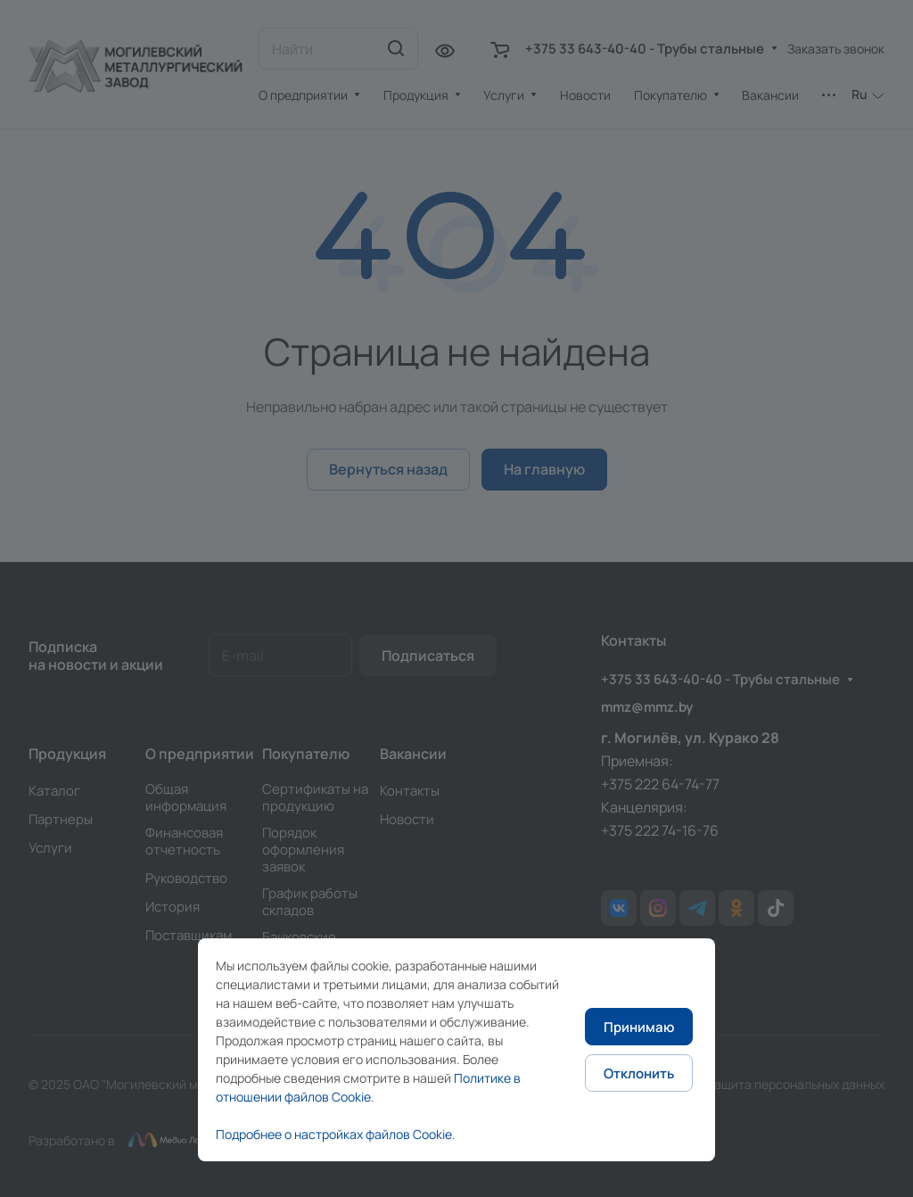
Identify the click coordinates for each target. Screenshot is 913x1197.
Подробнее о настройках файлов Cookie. (336, 1134)
